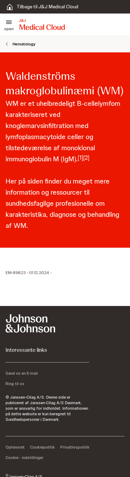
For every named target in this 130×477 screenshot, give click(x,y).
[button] (9, 24)
